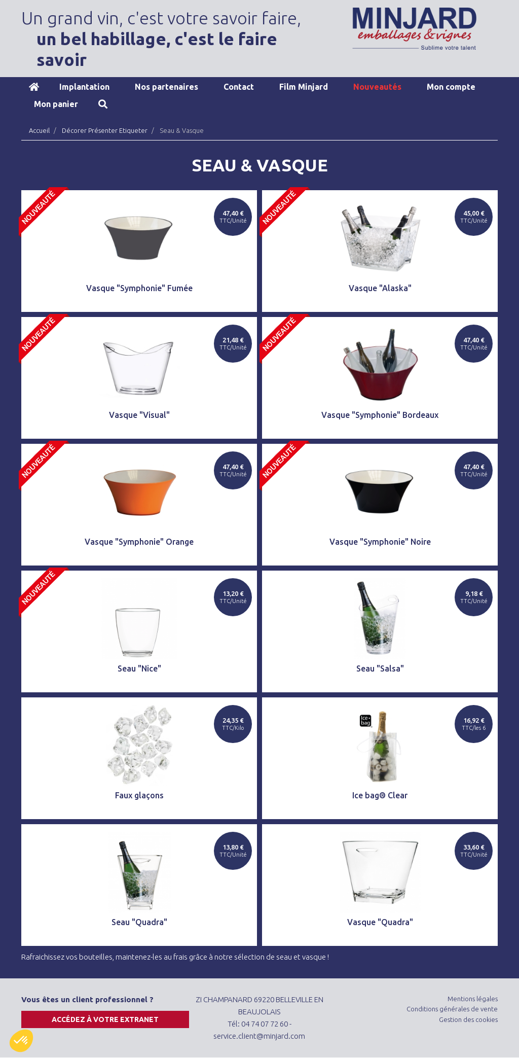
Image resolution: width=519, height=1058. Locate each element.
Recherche (103, 104)
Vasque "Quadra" (380, 922)
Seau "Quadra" (139, 922)
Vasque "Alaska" (380, 288)
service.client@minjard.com (259, 1036)
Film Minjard (303, 86)
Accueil (34, 86)
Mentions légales (473, 998)
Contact (239, 86)
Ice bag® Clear (379, 795)
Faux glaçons (139, 795)
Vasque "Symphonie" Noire (380, 541)
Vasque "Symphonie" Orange (139, 541)
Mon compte (451, 86)
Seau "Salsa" (380, 668)
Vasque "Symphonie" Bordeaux (379, 414)
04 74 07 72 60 (264, 1023)
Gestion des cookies (468, 1019)
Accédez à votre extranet (105, 1019)
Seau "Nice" (139, 668)
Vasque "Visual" (139, 414)
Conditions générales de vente (452, 1008)
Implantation (84, 86)
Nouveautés (377, 86)
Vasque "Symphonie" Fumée (139, 288)
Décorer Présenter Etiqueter (104, 130)
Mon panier (56, 104)
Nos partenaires (166, 86)
